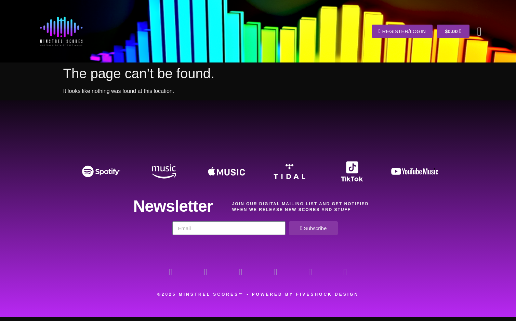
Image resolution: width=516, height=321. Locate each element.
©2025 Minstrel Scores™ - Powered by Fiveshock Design (258, 298)
